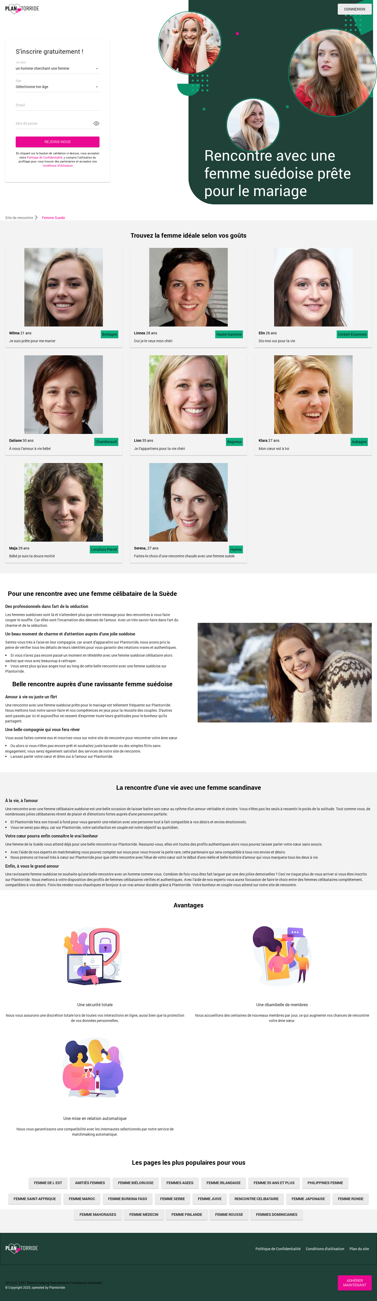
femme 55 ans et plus (274, 1182)
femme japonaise (308, 1198)
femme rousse (229, 1214)
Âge (18, 80)
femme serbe (172, 1198)
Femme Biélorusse (135, 1182)
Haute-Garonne (229, 334)
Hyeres (236, 549)
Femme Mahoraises (98, 1214)
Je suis (21, 62)
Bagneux (234, 441)
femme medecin (143, 1214)
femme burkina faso (127, 1198)
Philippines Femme (325, 1182)
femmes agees (180, 1182)
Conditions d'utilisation (325, 1248)
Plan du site (359, 1248)
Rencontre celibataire (257, 1198)
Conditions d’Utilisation (58, 165)
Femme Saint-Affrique (35, 1198)
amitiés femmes (90, 1182)
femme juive (209, 1198)
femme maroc (82, 1198)
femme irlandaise (224, 1182)
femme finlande (186, 1214)
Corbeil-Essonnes (352, 334)
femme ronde (350, 1198)
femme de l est (48, 1182)
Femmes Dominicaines (276, 1214)
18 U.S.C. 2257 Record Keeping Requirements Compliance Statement (53, 1283)
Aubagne (359, 441)
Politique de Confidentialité (44, 157)
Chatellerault (106, 441)
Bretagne (109, 334)
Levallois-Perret (104, 549)
